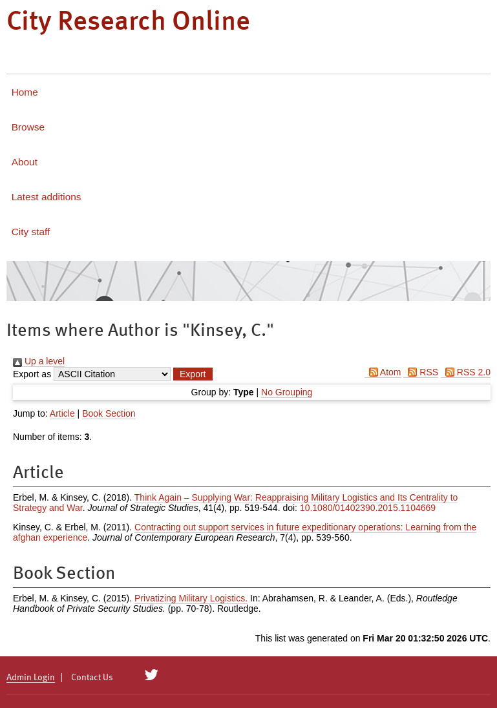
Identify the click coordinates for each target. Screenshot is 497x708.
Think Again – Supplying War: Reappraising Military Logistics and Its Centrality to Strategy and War (235, 502)
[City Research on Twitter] (152, 675)
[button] (192, 374)
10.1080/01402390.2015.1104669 (368, 508)
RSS (420, 372)
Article (62, 413)
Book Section (109, 413)
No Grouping (286, 392)
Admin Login (30, 677)
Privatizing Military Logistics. (191, 598)
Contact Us (92, 677)
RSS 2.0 (466, 372)
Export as (32, 374)
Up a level (39, 361)
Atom (383, 372)
